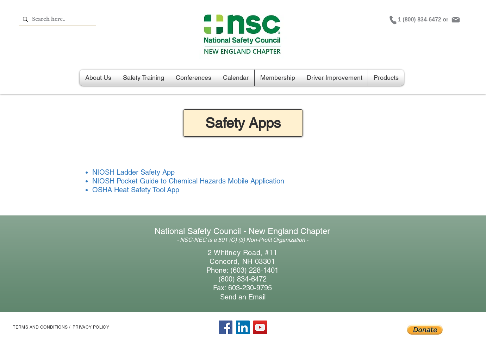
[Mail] (455, 19)
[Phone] (392, 20)
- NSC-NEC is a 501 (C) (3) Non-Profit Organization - (242, 240)
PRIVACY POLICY (91, 327)
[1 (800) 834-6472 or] (424, 20)
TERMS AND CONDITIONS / (41, 327)
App (172, 190)
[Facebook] (225, 327)
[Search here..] (56, 19)
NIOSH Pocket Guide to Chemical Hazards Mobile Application (188, 181)
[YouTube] (260, 327)
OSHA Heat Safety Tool (128, 190)
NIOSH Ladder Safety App (133, 172)
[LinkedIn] (243, 327)
